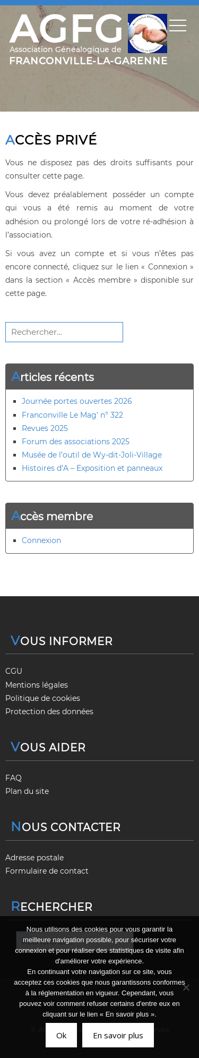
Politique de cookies (42, 698)
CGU (13, 671)
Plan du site (27, 791)
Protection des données (49, 711)
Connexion (41, 540)
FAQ (13, 778)
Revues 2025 (45, 428)
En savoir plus (118, 1035)
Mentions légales (36, 685)
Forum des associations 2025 (75, 441)
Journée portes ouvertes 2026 (77, 401)
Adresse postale (34, 857)
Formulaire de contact (47, 871)
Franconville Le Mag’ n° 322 (72, 415)
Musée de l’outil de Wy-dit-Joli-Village (92, 455)
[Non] (185, 987)
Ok (61, 1035)
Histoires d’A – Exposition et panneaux (92, 468)
